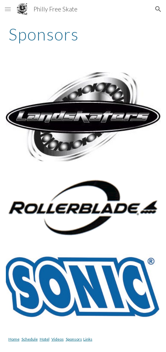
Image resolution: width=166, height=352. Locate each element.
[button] (8, 9)
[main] (83, 34)
